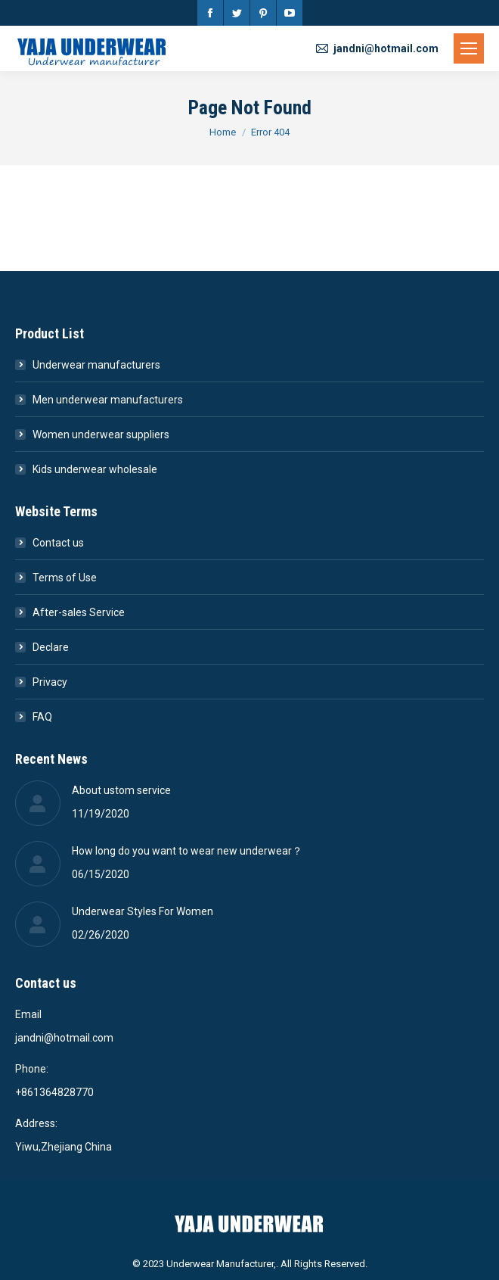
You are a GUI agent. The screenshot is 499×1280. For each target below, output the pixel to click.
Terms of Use (65, 577)
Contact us (58, 543)
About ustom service (121, 790)
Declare (51, 647)
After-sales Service (79, 612)
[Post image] (37, 803)
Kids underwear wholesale (95, 469)
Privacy (50, 682)
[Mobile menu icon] (469, 48)
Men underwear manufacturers (108, 400)
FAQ (42, 717)
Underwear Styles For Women (142, 911)
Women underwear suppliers (101, 434)
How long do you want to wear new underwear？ (187, 851)
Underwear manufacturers (96, 365)
